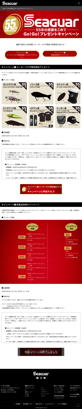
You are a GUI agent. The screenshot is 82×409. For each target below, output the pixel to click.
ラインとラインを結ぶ (59, 389)
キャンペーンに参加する (45, 189)
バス (42, 386)
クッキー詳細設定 (61, 403)
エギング (43, 395)
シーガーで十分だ (5, 385)
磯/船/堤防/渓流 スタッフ (75, 387)
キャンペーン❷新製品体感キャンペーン (60, 53)
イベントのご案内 (74, 393)
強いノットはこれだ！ (59, 385)
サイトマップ (73, 395)
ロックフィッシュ (45, 392)
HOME (4, 8)
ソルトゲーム (44, 390)
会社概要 (18, 403)
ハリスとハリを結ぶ (58, 387)
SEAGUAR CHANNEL (59, 395)
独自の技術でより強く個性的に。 (8, 389)
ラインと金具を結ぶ (58, 391)
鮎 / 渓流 (27, 393)
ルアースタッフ (73, 389)
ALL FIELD (27, 395)
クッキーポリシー (49, 403)
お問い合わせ (38, 403)
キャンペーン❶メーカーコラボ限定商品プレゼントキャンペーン (22, 55)
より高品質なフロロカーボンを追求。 (9, 391)
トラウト (43, 388)
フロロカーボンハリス (30, 387)
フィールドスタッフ (75, 385)
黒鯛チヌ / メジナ (29, 391)
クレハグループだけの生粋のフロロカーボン (10, 387)
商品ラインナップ (29, 385)
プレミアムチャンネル (59, 397)
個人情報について (27, 403)
